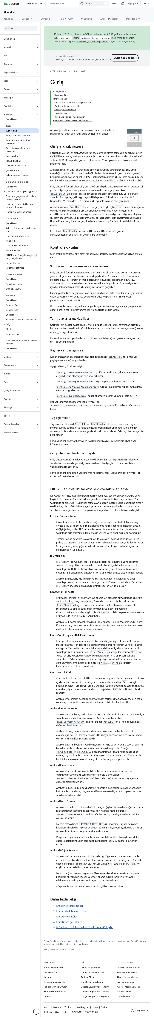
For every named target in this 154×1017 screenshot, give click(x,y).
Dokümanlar (64, 71)
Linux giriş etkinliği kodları (69, 905)
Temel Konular (80, 71)
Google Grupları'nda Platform (95, 986)
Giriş (146, 3)
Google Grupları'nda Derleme (95, 991)
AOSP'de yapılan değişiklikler (92, 41)
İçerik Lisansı (82, 941)
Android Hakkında (52, 1007)
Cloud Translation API (79, 59)
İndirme (47, 977)
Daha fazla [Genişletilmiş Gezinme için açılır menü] (55, 3)
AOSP (52, 71)
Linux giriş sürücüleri (66, 916)
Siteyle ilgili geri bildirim (57, 1012)
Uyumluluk (86, 18)
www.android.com (126, 982)
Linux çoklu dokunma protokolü (72, 911)
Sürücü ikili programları (55, 991)
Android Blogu (87, 977)
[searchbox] (20, 28)
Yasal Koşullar (82, 1007)
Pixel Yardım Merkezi (127, 972)
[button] (18, 47)
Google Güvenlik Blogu (92, 982)
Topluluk (68, 1007)
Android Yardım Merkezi (128, 967)
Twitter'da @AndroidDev (92, 972)
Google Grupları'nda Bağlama (95, 996)
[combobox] (94, 3)
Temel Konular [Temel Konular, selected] (65, 18)
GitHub (47, 996)
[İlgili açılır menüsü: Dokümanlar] (42, 3)
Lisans (95, 1007)
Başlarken (27, 18)
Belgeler (9, 12)
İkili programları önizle (54, 982)
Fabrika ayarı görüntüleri (55, 986)
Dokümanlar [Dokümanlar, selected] (32, 3)
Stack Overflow (124, 991)
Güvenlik (45, 18)
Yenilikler (8, 18)
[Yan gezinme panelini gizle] (36, 1012)
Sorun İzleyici (123, 996)
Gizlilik (104, 1007)
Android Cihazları (109, 18)
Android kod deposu (53, 967)
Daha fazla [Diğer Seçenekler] (131, 18)
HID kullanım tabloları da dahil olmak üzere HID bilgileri (84, 927)
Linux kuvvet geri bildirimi (69, 922)
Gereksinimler (50, 972)
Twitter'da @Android (90, 967)
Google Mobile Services (128, 986)
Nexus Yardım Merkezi (128, 977)
